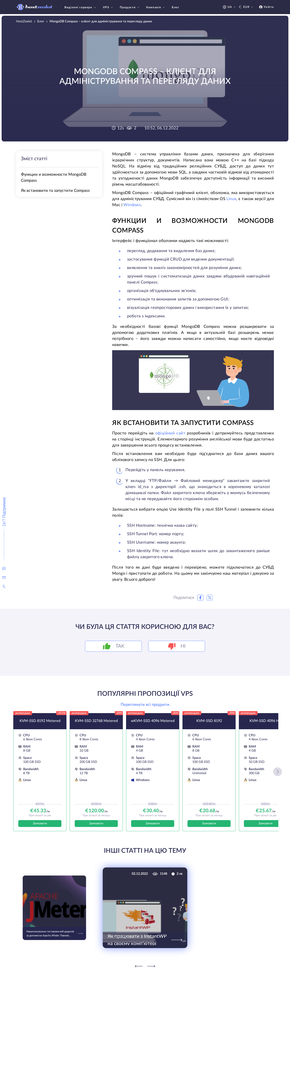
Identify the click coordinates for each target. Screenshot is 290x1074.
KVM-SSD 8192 (209, 721)
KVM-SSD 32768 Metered (96, 721)
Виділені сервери (80, 7)
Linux (231, 199)
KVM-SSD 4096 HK (265, 721)
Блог (175, 7)
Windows (132, 205)
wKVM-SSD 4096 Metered (153, 721)
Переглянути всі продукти (145, 705)
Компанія (156, 7)
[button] (277, 771)
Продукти (130, 7)
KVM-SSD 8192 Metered (40, 721)
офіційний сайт (170, 433)
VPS (108, 7)
